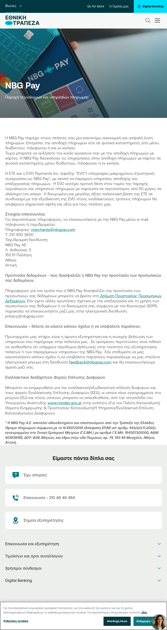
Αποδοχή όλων (117, 621)
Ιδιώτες (13, 6)
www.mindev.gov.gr (65, 403)
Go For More (95, 6)
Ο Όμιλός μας (119, 6)
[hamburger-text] (157, 20)
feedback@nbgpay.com (90, 362)
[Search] (147, 20)
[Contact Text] (83, 497)
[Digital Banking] (150, 6)
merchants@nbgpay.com (53, 229)
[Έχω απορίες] (83, 475)
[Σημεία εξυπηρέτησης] (83, 520)
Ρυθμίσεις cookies (15, 621)
